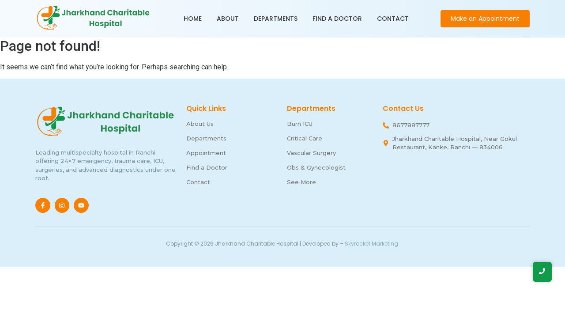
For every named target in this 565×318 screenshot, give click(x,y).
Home (193, 18)
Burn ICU (300, 123)
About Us (200, 123)
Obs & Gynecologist (316, 167)
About (228, 18)
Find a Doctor (337, 18)
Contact (393, 18)
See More (301, 182)
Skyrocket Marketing (372, 243)
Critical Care (304, 138)
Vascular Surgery (311, 152)
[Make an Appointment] (485, 18)
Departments (276, 18)
